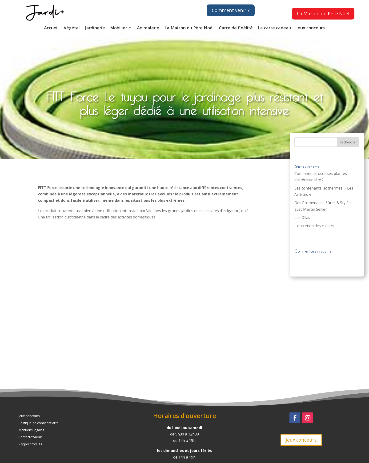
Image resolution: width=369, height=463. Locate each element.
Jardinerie (95, 28)
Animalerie (148, 28)
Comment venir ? (230, 10)
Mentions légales (31, 430)
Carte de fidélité (236, 28)
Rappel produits (30, 444)
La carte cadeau (274, 28)
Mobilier (118, 28)
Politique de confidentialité (38, 423)
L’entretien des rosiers (314, 225)
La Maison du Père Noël (323, 13)
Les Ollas (302, 217)
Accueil (51, 28)
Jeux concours (310, 28)
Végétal (72, 28)
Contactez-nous (30, 437)
